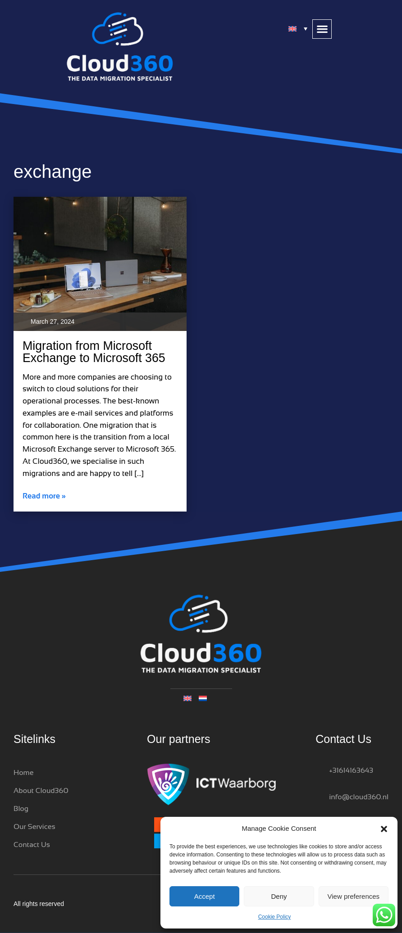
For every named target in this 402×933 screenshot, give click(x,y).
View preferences (354, 896)
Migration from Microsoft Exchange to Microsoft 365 (94, 352)
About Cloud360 (41, 790)
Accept (204, 896)
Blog (21, 808)
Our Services (34, 826)
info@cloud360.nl (358, 797)
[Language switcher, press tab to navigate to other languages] (298, 28)
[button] (383, 828)
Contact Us (32, 844)
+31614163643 (351, 770)
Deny (279, 896)
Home (23, 772)
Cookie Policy (274, 917)
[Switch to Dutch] (208, 697)
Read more (44, 496)
